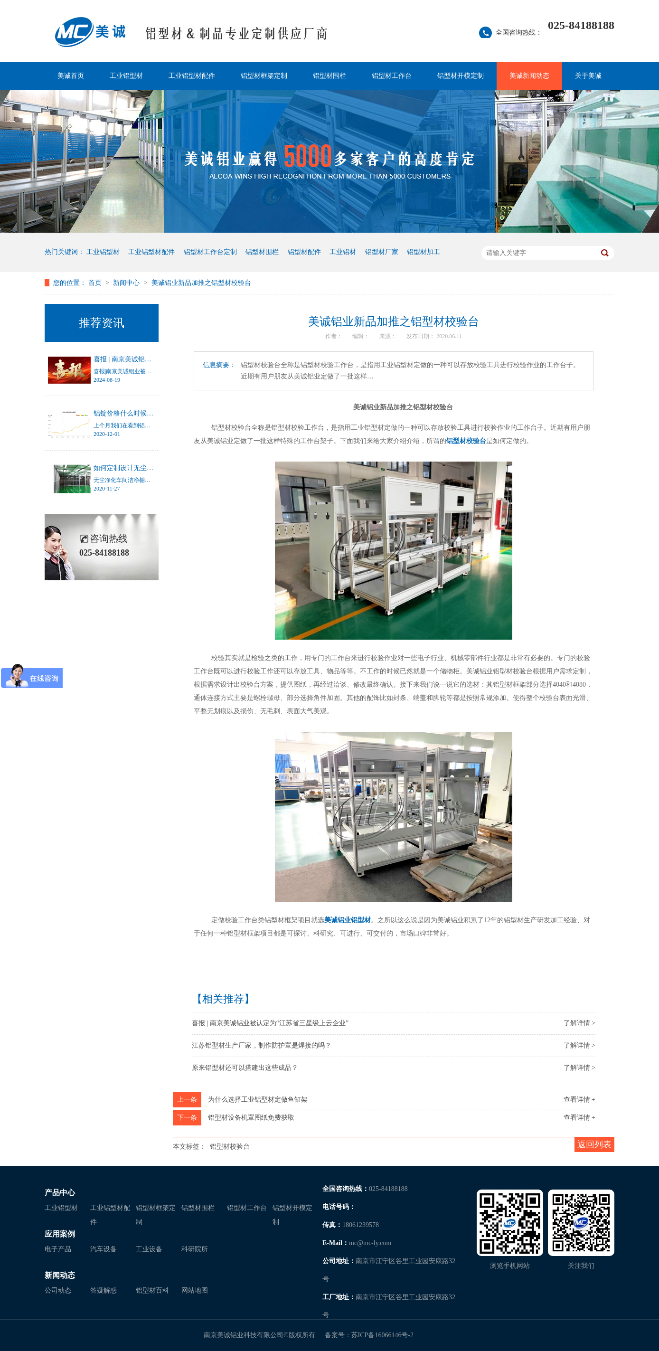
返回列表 (594, 1144)
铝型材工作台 (392, 75)
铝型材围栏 (329, 75)
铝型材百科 (152, 1290)
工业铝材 (343, 251)
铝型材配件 (304, 251)
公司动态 (58, 1290)
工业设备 (149, 1249)
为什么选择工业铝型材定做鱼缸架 (258, 1099)
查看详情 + (579, 1099)
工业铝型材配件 (192, 75)
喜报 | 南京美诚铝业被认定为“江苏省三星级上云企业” (270, 1023)
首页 (96, 282)
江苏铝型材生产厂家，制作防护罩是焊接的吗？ (261, 1045)
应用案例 (60, 1234)
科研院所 (194, 1249)
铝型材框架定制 (264, 75)
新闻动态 (60, 1275)
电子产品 (58, 1249)
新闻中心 (127, 282)
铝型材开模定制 (460, 75)
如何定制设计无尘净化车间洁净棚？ (147, 468)
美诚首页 (70, 75)
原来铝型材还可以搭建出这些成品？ (245, 1067)
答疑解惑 (103, 1290)
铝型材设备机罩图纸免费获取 (251, 1117)
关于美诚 (588, 75)
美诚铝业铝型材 (347, 920)
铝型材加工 (423, 251)
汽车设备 (103, 1249)
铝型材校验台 (466, 440)
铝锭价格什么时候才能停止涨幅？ (143, 413)
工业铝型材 (126, 75)
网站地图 (194, 1290)
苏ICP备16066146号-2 (382, 1335)
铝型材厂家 (381, 251)
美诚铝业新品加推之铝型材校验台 (201, 282)
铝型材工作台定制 (210, 251)
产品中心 (60, 1193)
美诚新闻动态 (529, 75)
